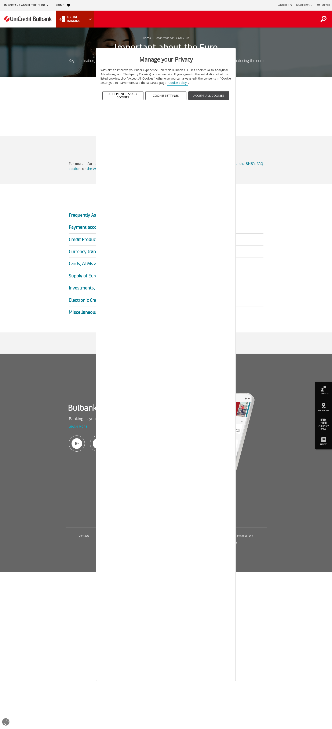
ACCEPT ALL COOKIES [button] (208, 96)
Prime (63, 5)
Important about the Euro (24, 5)
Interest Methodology (240, 535)
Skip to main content (258, 5)
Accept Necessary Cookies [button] (123, 95)
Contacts (84, 535)
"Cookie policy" (177, 83)
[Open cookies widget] (6, 722)
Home (147, 38)
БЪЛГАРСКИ (304, 5)
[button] (323, 5)
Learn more (78, 427)
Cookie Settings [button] (166, 96)
